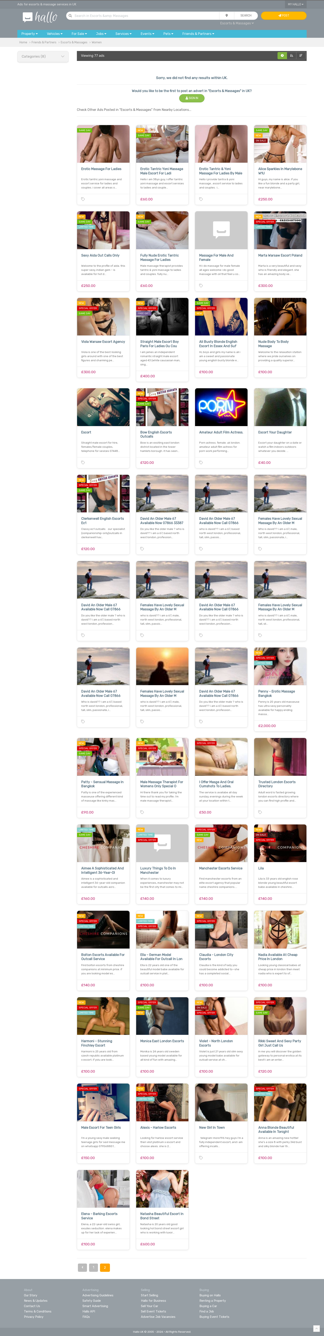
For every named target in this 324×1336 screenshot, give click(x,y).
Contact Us (32, 1306)
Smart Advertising (95, 1306)
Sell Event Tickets (153, 1311)
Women (97, 42)
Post (283, 15)
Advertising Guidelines (97, 1295)
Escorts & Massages (237, 23)
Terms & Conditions (37, 1311)
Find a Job (206, 1311)
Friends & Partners (44, 42)
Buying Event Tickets (214, 1317)
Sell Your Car (149, 1306)
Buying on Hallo (210, 1295)
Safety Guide (91, 1301)
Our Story (30, 1295)
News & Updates (36, 1301)
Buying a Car (208, 1306)
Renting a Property (212, 1301)
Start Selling (149, 1295)
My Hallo (296, 4)
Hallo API (88, 1311)
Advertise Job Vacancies (158, 1317)
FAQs (86, 1317)
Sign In (192, 98)
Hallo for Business (153, 1301)
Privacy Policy (33, 1317)
